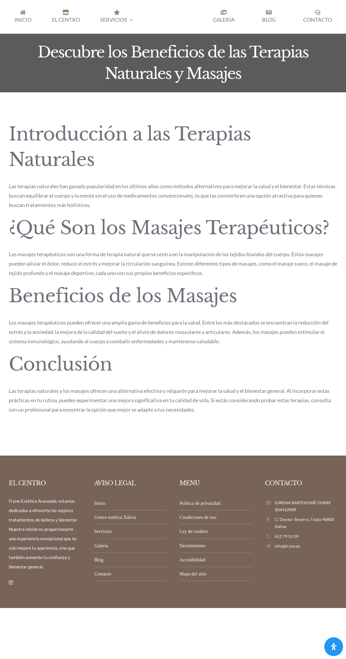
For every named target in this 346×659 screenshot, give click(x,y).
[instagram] (11, 582)
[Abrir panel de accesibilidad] (333, 646)
